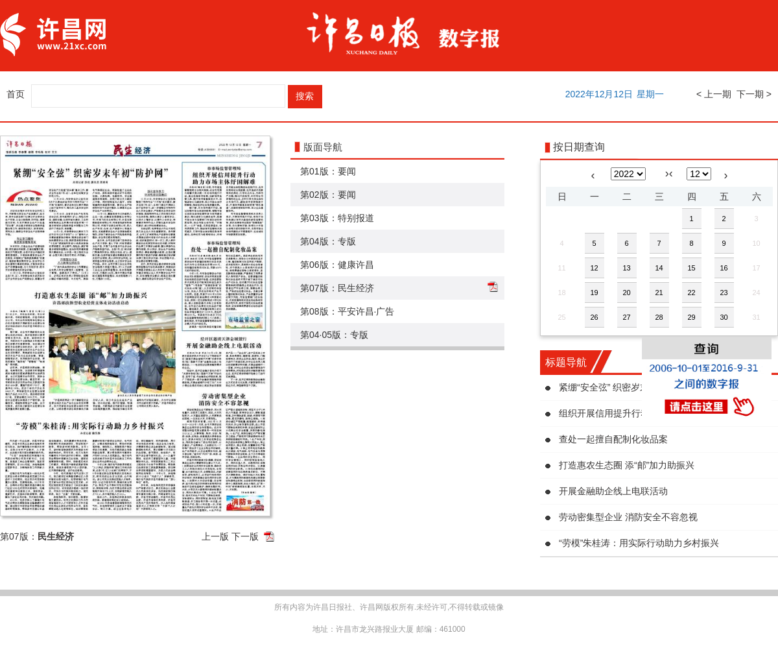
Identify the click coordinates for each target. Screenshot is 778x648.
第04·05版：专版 (334, 335)
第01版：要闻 (328, 171)
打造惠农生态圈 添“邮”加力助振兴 (626, 465)
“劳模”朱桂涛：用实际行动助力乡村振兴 (639, 543)
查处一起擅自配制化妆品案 (613, 439)
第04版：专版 (328, 241)
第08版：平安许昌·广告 (347, 311)
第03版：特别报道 (337, 218)
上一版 (215, 536)
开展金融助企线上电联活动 (613, 491)
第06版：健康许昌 (337, 264)
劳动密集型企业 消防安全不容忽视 (628, 517)
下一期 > (754, 94)
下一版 (245, 536)
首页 (15, 94)
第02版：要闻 (328, 194)
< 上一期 (713, 94)
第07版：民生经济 (337, 288)
